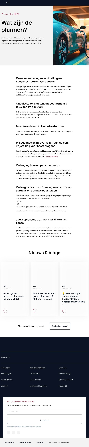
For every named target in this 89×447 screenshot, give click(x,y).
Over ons (63, 368)
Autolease (5, 368)
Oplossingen (6, 374)
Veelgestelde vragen (38, 386)
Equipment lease (37, 368)
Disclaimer (40, 442)
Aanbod (4, 386)
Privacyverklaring (8, 442)
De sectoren (35, 374)
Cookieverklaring (25, 442)
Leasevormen (6, 380)
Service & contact (66, 380)
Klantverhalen (35, 380)
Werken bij (63, 386)
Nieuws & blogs (65, 374)
